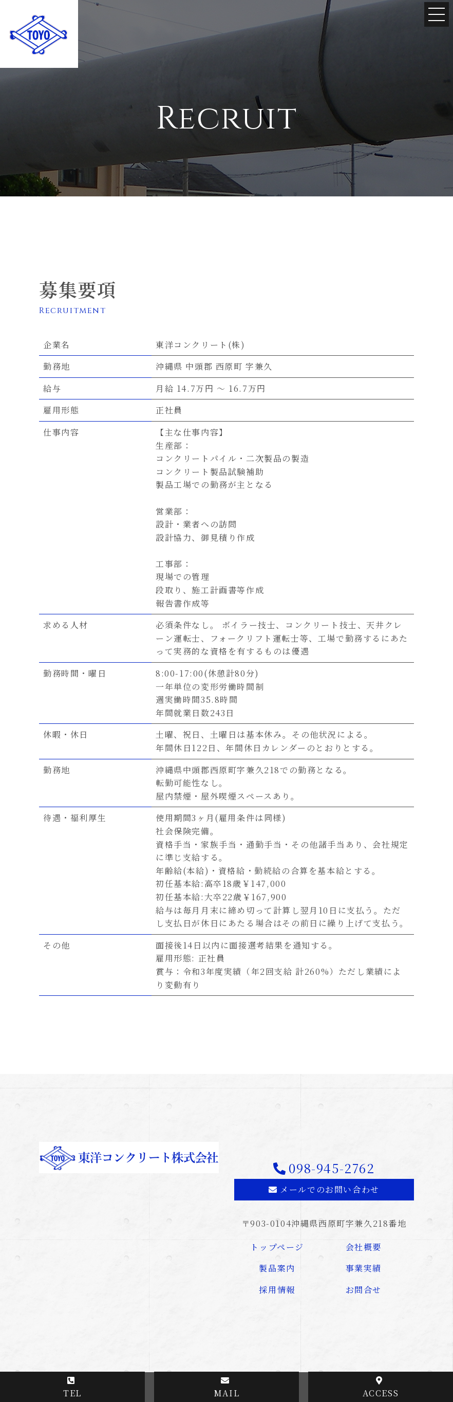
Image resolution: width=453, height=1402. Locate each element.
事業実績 (364, 1268)
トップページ (277, 1247)
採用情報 (277, 1290)
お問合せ (364, 1290)
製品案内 (277, 1268)
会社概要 (364, 1247)
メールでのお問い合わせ (330, 1189)
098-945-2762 (331, 1168)
